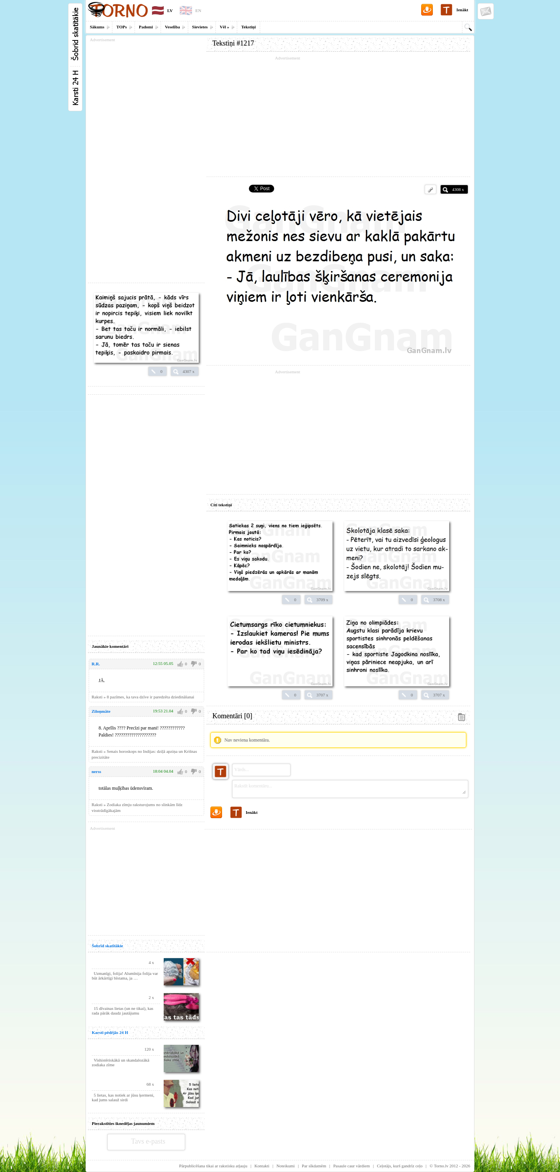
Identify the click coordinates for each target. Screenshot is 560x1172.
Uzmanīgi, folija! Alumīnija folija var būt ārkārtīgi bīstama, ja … (125, 975)
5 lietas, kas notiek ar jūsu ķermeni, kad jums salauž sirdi (123, 1097)
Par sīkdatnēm (314, 1165)
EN (198, 10)
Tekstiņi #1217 (233, 43)
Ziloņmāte (101, 711)
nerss (96, 771)
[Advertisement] (338, 116)
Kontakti (262, 1165)
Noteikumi (285, 1165)
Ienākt (462, 9)
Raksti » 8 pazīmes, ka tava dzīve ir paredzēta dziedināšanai (143, 696)
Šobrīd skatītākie (107, 945)
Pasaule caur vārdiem (351, 1165)
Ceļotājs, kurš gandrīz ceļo (399, 1165)
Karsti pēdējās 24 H (110, 1032)
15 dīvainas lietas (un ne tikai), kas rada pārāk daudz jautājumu (122, 1010)
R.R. (96, 663)
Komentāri (232, 716)
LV (170, 10)
